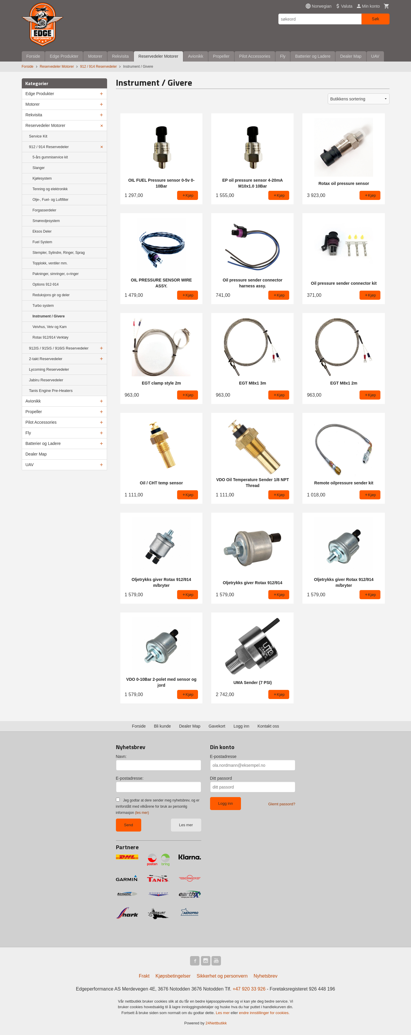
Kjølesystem (42, 178)
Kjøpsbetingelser (173, 975)
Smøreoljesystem (46, 221)
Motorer (95, 56)
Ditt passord (221, 778)
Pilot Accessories (254, 56)
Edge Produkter (64, 56)
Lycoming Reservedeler (49, 369)
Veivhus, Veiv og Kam (50, 327)
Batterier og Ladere (312, 56)
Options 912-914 (46, 284)
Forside (33, 56)
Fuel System (42, 242)
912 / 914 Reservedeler (49, 147)
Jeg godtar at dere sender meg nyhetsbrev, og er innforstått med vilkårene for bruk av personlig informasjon (157, 806)
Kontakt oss (268, 726)
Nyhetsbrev (265, 975)
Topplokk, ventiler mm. (50, 263)
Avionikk (195, 56)
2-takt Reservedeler (45, 359)
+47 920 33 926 (249, 988)
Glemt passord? (281, 804)
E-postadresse (223, 756)
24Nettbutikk (216, 1023)
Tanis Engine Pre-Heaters (51, 390)
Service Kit (38, 136)
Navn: (121, 756)
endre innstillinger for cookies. (264, 1013)
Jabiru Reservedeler (46, 380)
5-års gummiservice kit (50, 157)
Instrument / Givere (49, 316)
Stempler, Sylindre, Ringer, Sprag (59, 253)
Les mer (186, 825)
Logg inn (241, 726)
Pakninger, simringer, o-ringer (56, 274)
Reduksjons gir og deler (51, 295)
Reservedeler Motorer (158, 56)
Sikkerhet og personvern (222, 975)
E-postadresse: (130, 778)
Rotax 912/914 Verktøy (51, 337)
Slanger (39, 168)
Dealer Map (350, 56)
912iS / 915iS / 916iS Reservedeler (59, 348)
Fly (283, 56)
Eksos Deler (42, 231)
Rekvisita (120, 56)
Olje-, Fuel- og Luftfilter (51, 200)
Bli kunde (162, 726)
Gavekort (217, 726)
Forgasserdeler (44, 210)
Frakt (144, 975)
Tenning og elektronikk (50, 189)
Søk (375, 18)
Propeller (221, 56)
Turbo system (43, 306)
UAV (375, 56)
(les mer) (142, 813)
